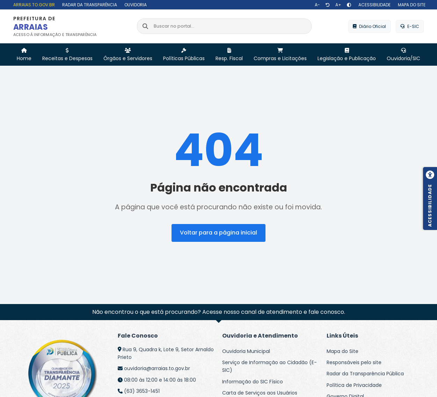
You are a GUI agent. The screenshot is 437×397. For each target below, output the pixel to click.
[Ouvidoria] (135, 4)
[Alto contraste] (349, 4)
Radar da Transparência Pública (365, 373)
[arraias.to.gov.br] (33, 4)
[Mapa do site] (410, 4)
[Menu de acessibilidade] (430, 198)
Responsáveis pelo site (354, 362)
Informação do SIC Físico (252, 381)
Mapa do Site (342, 351)
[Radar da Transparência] (89, 4)
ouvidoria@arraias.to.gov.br (157, 368)
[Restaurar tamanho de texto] (328, 4)
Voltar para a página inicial (218, 233)
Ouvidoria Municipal (246, 351)
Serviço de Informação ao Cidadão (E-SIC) (269, 366)
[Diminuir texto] (317, 4)
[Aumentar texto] (338, 4)
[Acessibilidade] (373, 4)
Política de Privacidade (354, 385)
